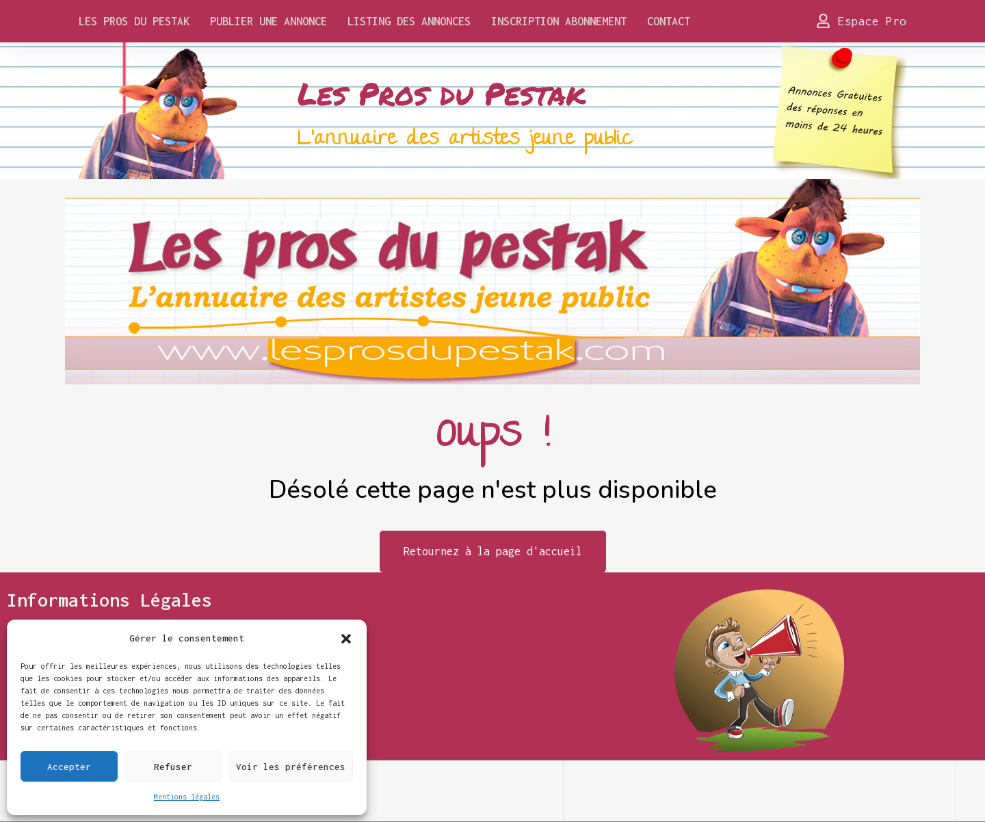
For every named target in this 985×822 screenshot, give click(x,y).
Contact (668, 21)
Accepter (69, 766)
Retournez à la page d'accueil (493, 551)
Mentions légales (187, 797)
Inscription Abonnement (559, 21)
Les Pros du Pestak (134, 21)
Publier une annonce (268, 21)
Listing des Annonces (409, 21)
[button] (346, 638)
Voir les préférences (290, 766)
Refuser (173, 766)
